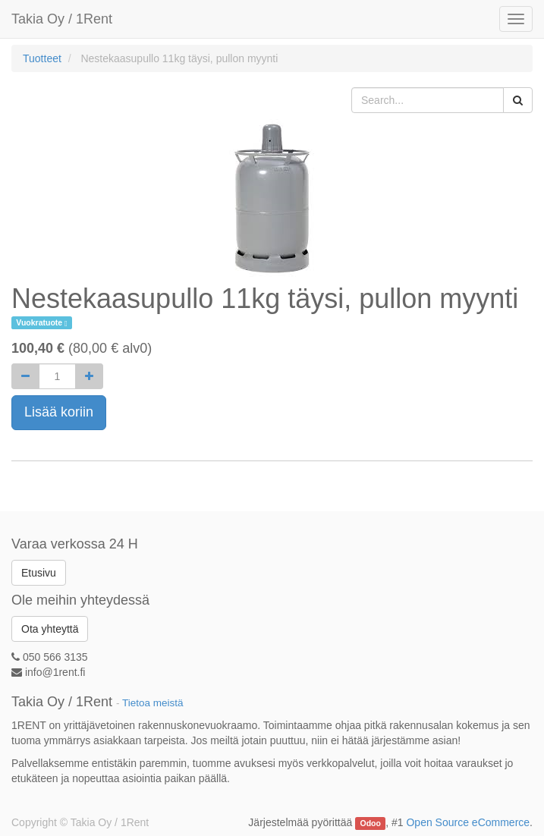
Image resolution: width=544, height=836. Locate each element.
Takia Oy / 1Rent (61, 19)
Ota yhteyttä (49, 629)
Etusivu (38, 573)
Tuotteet (42, 58)
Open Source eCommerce (468, 822)
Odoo (370, 823)
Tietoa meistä (153, 703)
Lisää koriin (58, 412)
